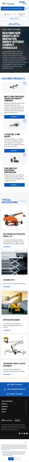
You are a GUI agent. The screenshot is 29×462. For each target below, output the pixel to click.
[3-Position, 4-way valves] (14, 139)
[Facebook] (24, 433)
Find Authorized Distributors (14, 389)
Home (10, 23)
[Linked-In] (19, 433)
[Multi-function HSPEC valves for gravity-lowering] (14, 103)
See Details (14, 116)
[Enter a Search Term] (13, 8)
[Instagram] (22, 433)
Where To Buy (7, 14)
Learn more (7, 374)
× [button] (25, 442)
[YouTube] (27, 433)
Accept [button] (11, 458)
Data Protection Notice (5, 449)
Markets (16, 23)
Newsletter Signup (14, 384)
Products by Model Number (21, 15)
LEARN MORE (7, 247)
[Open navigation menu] (26, 8)
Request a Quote (14, 18)
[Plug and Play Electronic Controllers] (14, 173)
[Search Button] (2, 8)
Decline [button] (17, 458)
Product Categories (14, 394)
